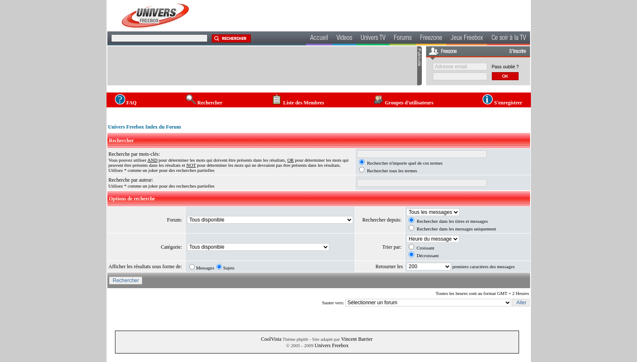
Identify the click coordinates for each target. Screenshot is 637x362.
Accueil (319, 38)
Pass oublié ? (505, 66)
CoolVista (271, 339)
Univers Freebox (331, 345)
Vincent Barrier (357, 339)
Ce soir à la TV (508, 38)
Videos (344, 38)
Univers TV (373, 38)
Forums (403, 38)
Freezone (431, 38)
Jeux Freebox (467, 38)
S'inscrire (517, 51)
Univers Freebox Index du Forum (144, 127)
